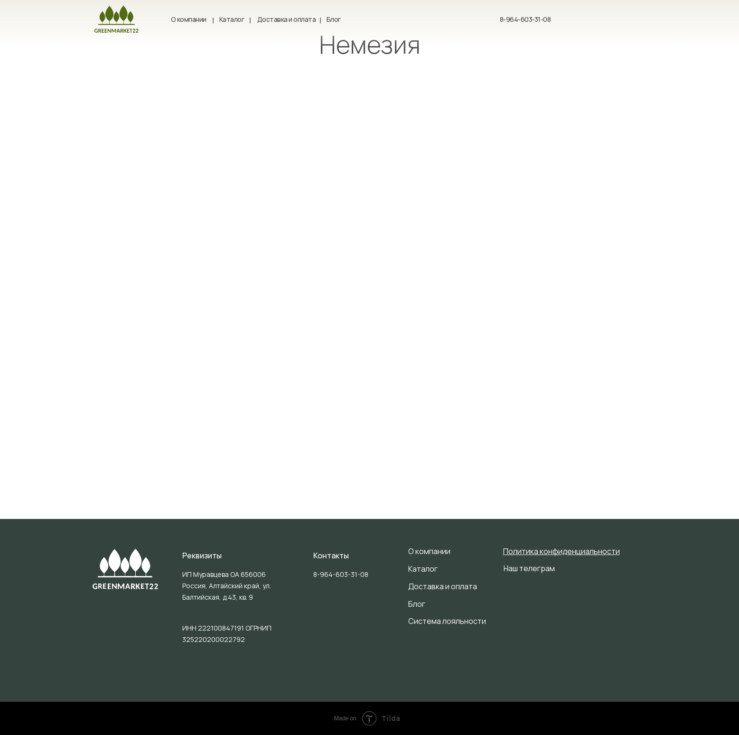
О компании (429, 551)
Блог (334, 19)
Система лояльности (447, 621)
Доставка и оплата (286, 19)
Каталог (231, 19)
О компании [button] (188, 19)
